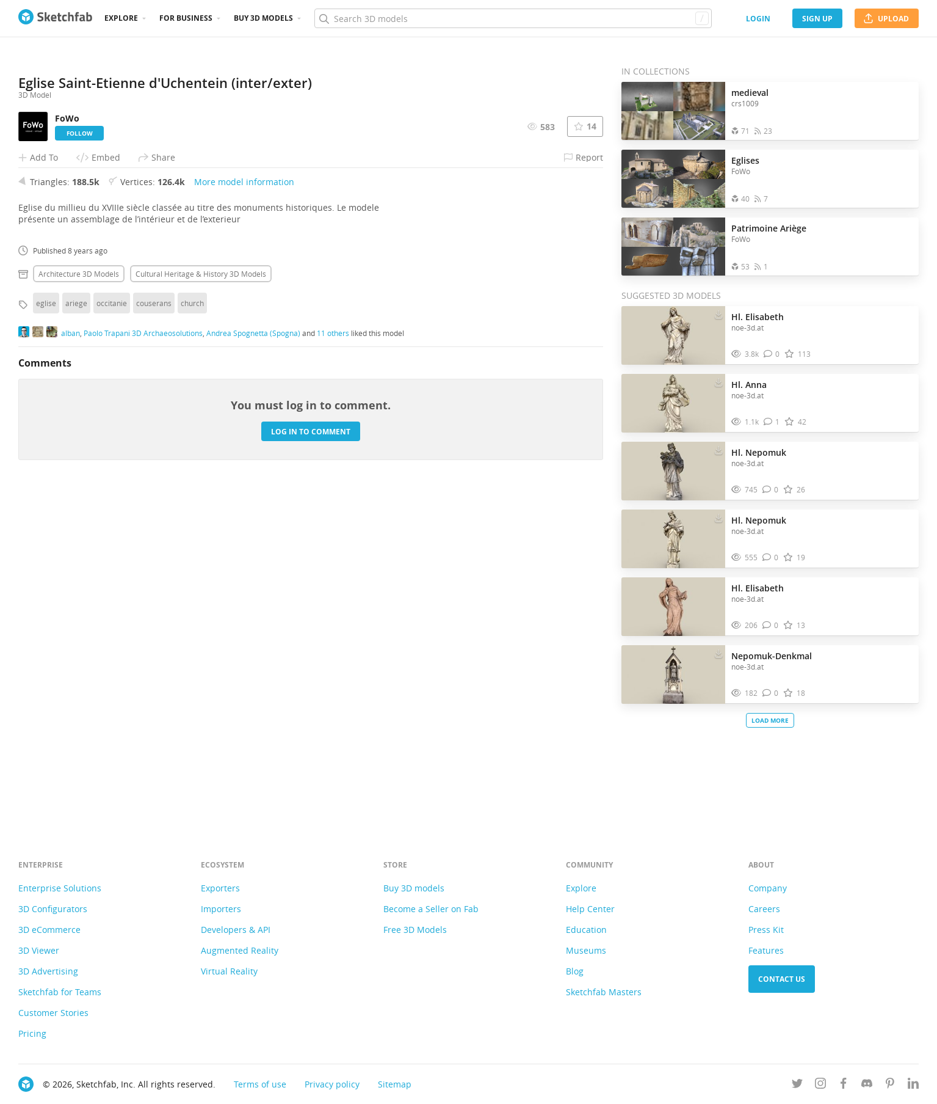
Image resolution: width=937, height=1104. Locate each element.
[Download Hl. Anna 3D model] (718, 382)
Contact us (781, 979)
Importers (221, 909)
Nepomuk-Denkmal (771, 656)
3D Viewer (38, 950)
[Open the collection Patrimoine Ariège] (673, 247)
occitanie (111, 631)
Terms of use (260, 1084)
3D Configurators (52, 909)
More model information (244, 510)
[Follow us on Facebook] (843, 1085)
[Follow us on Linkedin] (913, 1085)
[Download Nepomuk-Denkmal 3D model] (718, 653)
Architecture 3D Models (78, 602)
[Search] (513, 18)
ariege (76, 631)
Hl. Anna (749, 384)
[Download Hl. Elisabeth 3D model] (718, 314)
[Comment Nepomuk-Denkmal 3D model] (770, 693)
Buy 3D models (413, 888)
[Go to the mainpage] (55, 18)
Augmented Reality (239, 950)
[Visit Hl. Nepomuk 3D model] (673, 471)
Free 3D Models (415, 929)
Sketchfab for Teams (59, 992)
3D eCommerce (49, 929)
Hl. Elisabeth (757, 317)
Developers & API (235, 929)
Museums (586, 950)
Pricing (32, 1033)
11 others (333, 660)
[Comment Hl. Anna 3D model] (772, 422)
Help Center (590, 909)
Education (586, 929)
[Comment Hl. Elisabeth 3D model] (772, 354)
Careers (764, 909)
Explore (121, 18)
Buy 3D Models (263, 18)
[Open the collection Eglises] (673, 179)
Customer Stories (53, 1012)
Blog (575, 971)
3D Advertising (48, 971)
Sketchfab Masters (604, 992)
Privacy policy (332, 1084)
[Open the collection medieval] (673, 111)
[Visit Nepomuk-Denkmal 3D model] (673, 674)
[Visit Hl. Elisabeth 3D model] (673, 335)
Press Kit (766, 929)
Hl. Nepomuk (758, 452)
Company (767, 888)
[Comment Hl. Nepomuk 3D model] (770, 489)
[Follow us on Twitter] (797, 1085)
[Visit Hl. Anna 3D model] (673, 403)
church (192, 631)
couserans (154, 631)
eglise (46, 631)
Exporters (220, 888)
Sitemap (394, 1084)
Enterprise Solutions (59, 888)
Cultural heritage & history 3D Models (201, 602)
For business (185, 18)
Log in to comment (310, 759)
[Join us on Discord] (866, 1085)
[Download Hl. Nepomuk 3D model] (718, 450)
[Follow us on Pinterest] (890, 1085)
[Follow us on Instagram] (820, 1085)
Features (766, 950)
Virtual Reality (229, 971)
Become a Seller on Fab (431, 909)
